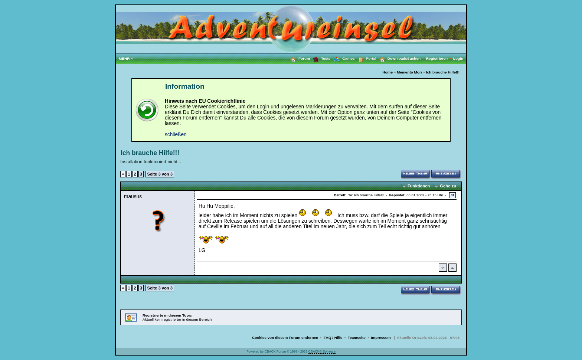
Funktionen (419, 186)
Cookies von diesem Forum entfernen (285, 338)
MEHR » (126, 58)
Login (458, 58)
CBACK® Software (322, 351)
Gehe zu (448, 186)
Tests (320, 58)
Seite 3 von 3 (160, 174)
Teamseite (357, 338)
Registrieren (439, 58)
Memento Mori (409, 72)
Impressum (381, 338)
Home (387, 72)
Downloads (391, 58)
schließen (176, 134)
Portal (365, 58)
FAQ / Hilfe (333, 338)
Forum (298, 58)
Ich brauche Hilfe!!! (443, 72)
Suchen (416, 58)
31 (452, 195)
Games (342, 58)
